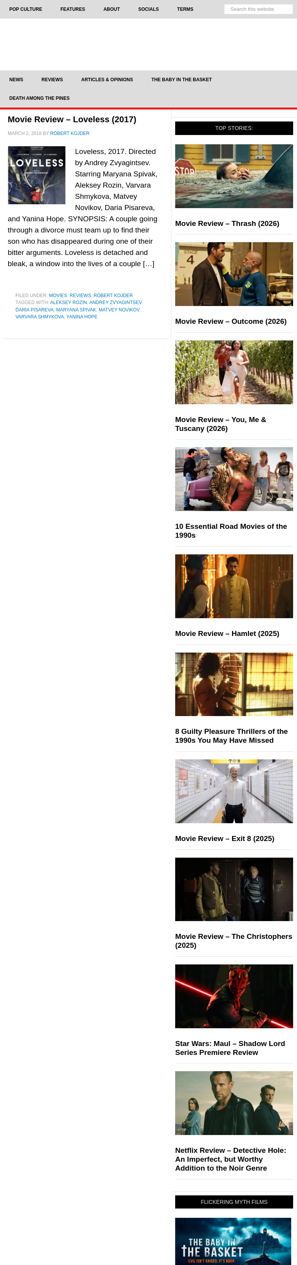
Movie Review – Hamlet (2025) (227, 633)
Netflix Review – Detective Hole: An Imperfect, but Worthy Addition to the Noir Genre (230, 1159)
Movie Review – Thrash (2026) (227, 223)
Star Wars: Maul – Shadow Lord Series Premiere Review (230, 1047)
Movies (58, 295)
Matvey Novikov (119, 310)
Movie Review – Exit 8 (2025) (225, 838)
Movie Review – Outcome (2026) (231, 321)
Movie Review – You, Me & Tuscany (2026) (220, 423)
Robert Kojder (113, 295)
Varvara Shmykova (39, 317)
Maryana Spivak (76, 310)
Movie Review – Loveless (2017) (72, 119)
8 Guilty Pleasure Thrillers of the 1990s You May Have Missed (231, 735)
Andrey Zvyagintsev (115, 302)
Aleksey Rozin (68, 302)
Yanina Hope (82, 317)
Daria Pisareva (34, 310)
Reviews (80, 295)
